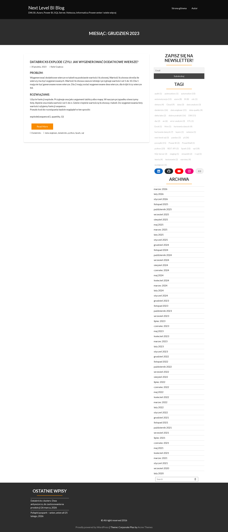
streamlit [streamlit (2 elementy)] (186, 154)
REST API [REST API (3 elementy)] (173, 148)
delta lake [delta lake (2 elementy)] (160, 115)
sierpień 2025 (161, 219)
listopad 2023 (161, 305)
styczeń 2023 (161, 351)
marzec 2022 (160, 402)
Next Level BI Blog (46, 7)
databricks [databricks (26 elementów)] (161, 110)
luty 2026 (159, 193)
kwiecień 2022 (161, 397)
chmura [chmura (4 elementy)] (159, 104)
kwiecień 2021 (161, 452)
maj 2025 (158, 224)
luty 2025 (159, 234)
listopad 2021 (161, 422)
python (71, 133)
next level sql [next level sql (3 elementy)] (162, 137)
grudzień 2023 (161, 300)
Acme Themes (147, 527)
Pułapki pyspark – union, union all (47, 512)
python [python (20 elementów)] (160, 148)
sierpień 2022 (161, 376)
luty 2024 (159, 290)
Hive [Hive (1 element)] (167, 126)
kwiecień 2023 (161, 336)
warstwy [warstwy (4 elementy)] (185, 159)
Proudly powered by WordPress (94, 527)
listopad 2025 (161, 204)
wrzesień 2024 (161, 259)
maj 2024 (158, 275)
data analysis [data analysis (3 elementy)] (194, 104)
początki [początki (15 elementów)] (160, 143)
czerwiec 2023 (161, 326)
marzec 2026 (160, 189)
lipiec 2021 (159, 437)
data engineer (51, 133)
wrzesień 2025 (161, 214)
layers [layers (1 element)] (180, 132)
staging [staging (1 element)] (174, 154)
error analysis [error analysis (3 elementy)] (177, 121)
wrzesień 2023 (161, 315)
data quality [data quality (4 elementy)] (196, 110)
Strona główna (179, 8)
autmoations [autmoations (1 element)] (171, 93)
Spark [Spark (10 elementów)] (185, 148)
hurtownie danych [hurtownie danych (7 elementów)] (164, 132)
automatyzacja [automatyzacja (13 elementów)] (163, 99)
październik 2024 (163, 255)
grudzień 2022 (161, 356)
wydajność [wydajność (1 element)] (161, 165)
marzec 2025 (160, 229)
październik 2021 (163, 427)
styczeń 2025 (161, 239)
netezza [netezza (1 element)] (191, 132)
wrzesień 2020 (161, 468)
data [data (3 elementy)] (180, 104)
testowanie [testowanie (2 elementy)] (171, 159)
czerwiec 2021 (161, 442)
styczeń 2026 (161, 199)
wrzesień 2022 (161, 371)
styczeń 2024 (161, 295)
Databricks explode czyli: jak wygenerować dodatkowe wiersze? (84, 62)
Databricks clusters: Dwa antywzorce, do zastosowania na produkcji (47, 504)
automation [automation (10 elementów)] (188, 93)
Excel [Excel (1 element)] (158, 126)
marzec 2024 (160, 285)
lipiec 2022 (159, 381)
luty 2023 (159, 346)
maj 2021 (158, 447)
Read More (42, 126)
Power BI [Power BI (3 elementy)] (174, 143)
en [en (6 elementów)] (165, 121)
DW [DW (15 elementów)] (192, 115)
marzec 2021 (160, 458)
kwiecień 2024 (161, 280)
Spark (78, 133)
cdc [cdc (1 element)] (194, 99)
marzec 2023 (160, 341)
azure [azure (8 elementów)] (178, 99)
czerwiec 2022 (161, 387)
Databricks (36, 133)
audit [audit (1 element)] (158, 93)
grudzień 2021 (161, 417)
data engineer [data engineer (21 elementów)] (179, 110)
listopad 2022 (161, 361)
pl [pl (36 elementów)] (186, 137)
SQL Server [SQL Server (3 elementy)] (161, 154)
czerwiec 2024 (161, 270)
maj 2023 (158, 331)
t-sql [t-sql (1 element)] (198, 154)
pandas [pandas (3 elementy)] (176, 137)
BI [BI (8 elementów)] (186, 99)
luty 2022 (159, 407)
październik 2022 (163, 366)
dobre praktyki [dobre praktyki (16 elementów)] (177, 115)
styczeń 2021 (161, 463)
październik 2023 (163, 310)
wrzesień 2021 (161, 432)
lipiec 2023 (159, 321)
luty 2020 (159, 473)
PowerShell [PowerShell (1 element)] (188, 143)
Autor (195, 8)
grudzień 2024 (161, 244)
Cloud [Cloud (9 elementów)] (170, 104)
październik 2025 (163, 209)
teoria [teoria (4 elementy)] (159, 159)
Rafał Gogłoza (56, 67)
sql (82, 133)
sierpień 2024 (161, 265)
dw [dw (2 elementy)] (157, 121)
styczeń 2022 (161, 412)
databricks (62, 133)
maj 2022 (158, 392)
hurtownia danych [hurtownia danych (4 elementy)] (183, 126)
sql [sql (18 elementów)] (196, 148)
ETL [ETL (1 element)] (191, 121)
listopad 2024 (161, 249)
